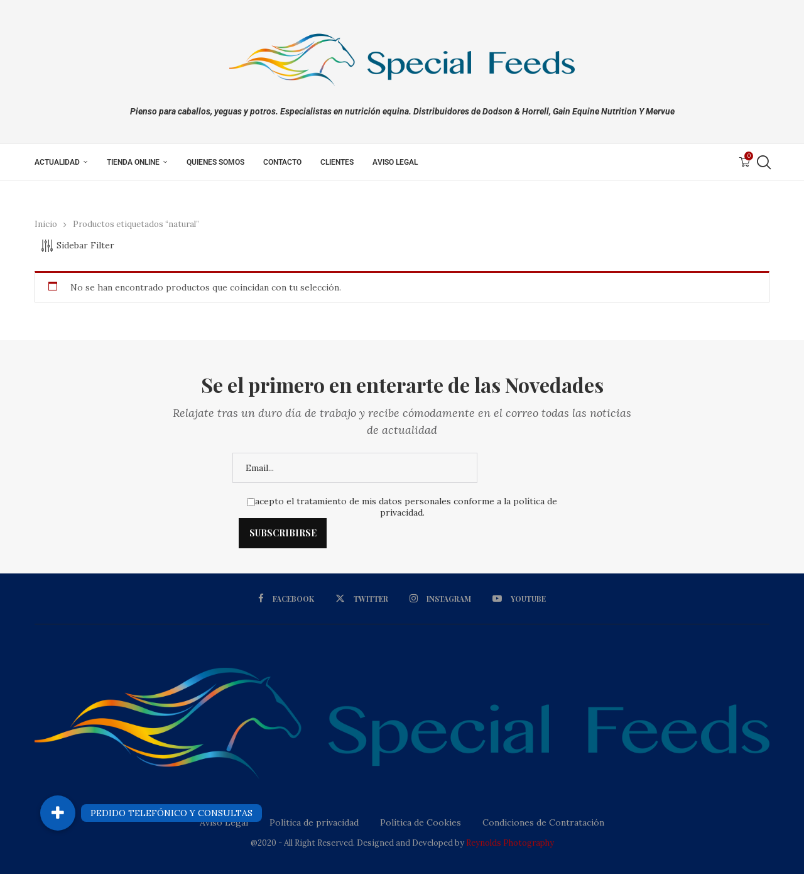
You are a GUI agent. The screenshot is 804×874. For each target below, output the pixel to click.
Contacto (282, 162)
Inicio (46, 224)
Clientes (337, 162)
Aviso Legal (395, 162)
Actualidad (57, 162)
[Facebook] (289, 598)
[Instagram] (440, 598)
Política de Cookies (420, 822)
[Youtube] (517, 598)
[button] (57, 813)
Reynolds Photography (510, 843)
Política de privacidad (314, 822)
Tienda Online (133, 162)
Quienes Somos (215, 162)
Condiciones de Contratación (543, 822)
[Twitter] (363, 598)
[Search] (763, 162)
